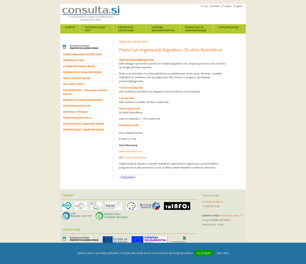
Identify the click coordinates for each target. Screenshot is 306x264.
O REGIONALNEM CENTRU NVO (82, 54)
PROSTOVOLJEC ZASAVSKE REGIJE (83, 123)
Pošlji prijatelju (127, 177)
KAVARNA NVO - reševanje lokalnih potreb (85, 92)
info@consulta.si (214, 201)
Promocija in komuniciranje (195, 28)
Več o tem (223, 253)
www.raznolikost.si (130, 151)
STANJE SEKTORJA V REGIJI (79, 66)
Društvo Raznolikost (135, 157)
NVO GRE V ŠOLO (73, 84)
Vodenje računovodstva (163, 28)
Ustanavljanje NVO (95, 28)
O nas (204, 6)
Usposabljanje (228, 27)
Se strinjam (204, 253)
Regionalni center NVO (133, 41)
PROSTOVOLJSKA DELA (77, 117)
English (238, 6)
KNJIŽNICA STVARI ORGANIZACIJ (83, 100)
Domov (70, 27)
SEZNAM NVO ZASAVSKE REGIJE (82, 72)
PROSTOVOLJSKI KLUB (77, 105)
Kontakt (215, 6)
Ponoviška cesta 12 (231, 215)
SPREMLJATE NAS (73, 60)
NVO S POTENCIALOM (76, 78)
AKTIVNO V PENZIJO (75, 112)
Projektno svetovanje (126, 28)
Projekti (226, 6)
